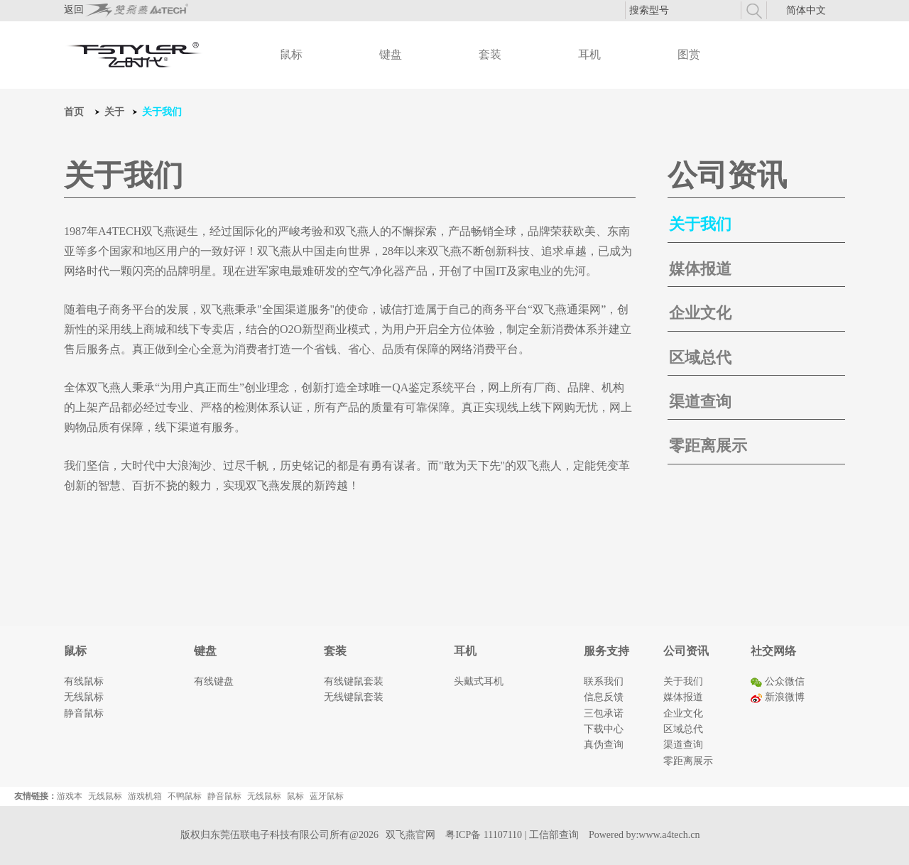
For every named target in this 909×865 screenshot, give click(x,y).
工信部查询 (554, 834)
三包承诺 (604, 713)
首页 (74, 112)
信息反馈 (604, 697)
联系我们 (604, 681)
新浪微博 (778, 697)
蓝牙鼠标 (327, 796)
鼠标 (291, 54)
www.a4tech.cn (669, 834)
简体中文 (806, 10)
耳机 (589, 54)
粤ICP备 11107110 (483, 834)
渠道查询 (700, 401)
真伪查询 (604, 744)
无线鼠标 (84, 697)
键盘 (390, 54)
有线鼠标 (84, 681)
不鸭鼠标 (185, 796)
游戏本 (69, 796)
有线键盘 (214, 681)
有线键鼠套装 (353, 681)
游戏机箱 (145, 796)
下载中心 (604, 729)
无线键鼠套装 (353, 697)
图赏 (688, 54)
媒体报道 (700, 269)
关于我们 (700, 224)
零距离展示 (708, 446)
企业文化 (700, 313)
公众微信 (778, 681)
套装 (490, 54)
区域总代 (700, 357)
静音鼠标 (84, 713)
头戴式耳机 (479, 681)
